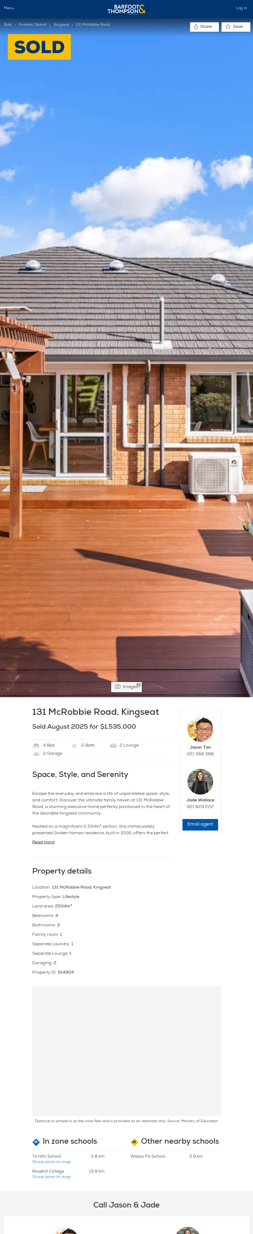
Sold (8, 25)
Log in (241, 8)
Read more (43, 843)
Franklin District (32, 25)
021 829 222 (200, 807)
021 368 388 (200, 754)
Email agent (200, 824)
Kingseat (61, 25)
